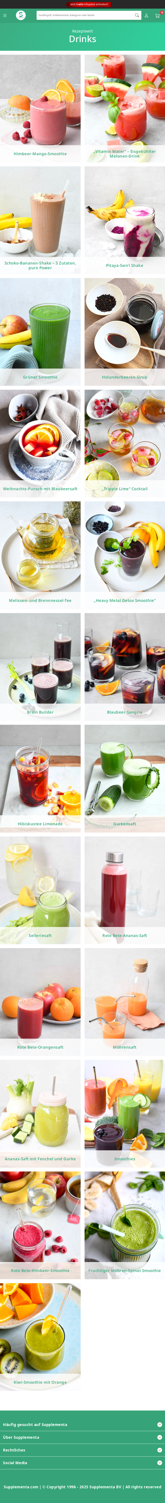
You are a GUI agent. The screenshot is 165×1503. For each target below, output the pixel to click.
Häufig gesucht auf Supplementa (82, 1424)
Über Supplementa (82, 1437)
